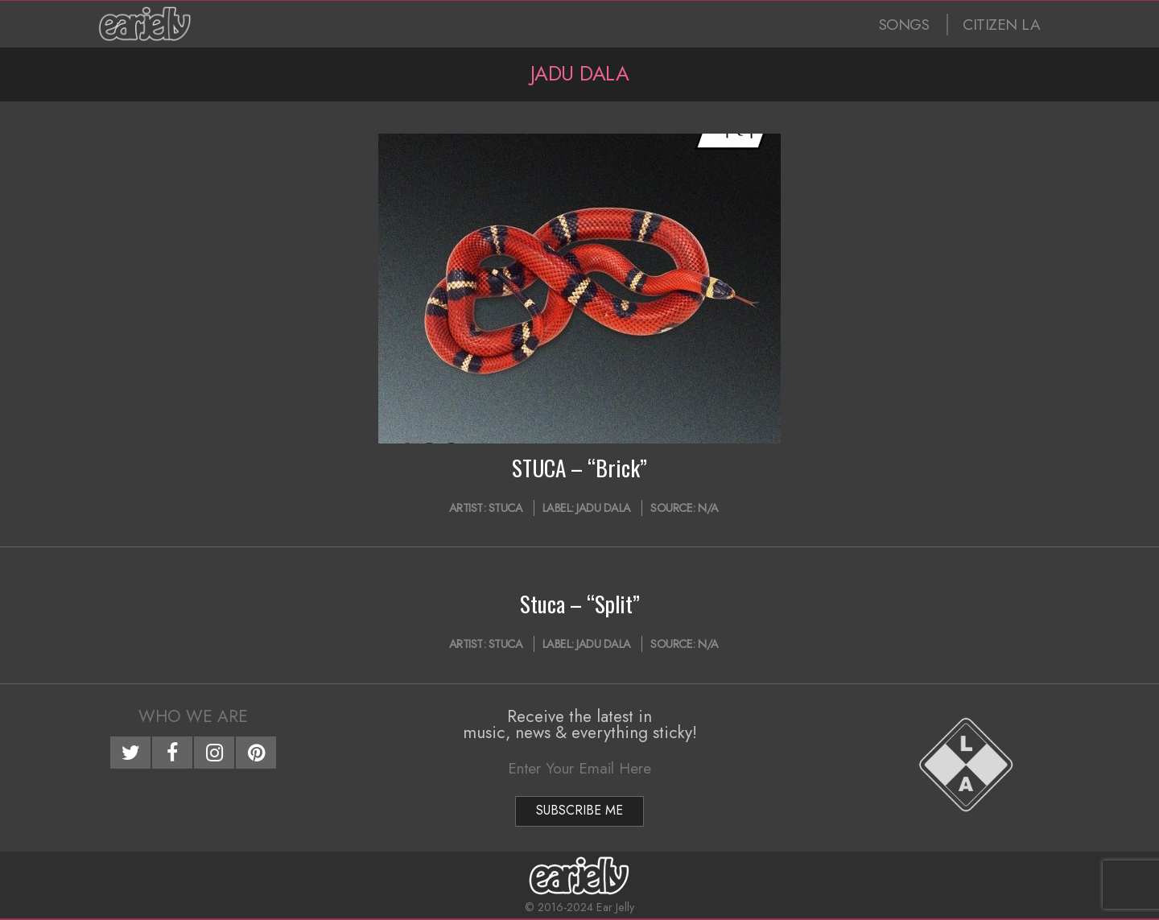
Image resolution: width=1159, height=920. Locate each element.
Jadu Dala (603, 508)
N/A (708, 508)
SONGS (904, 24)
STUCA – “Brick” (579, 468)
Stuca (506, 508)
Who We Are (193, 716)
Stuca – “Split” (580, 604)
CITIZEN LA (1001, 24)
